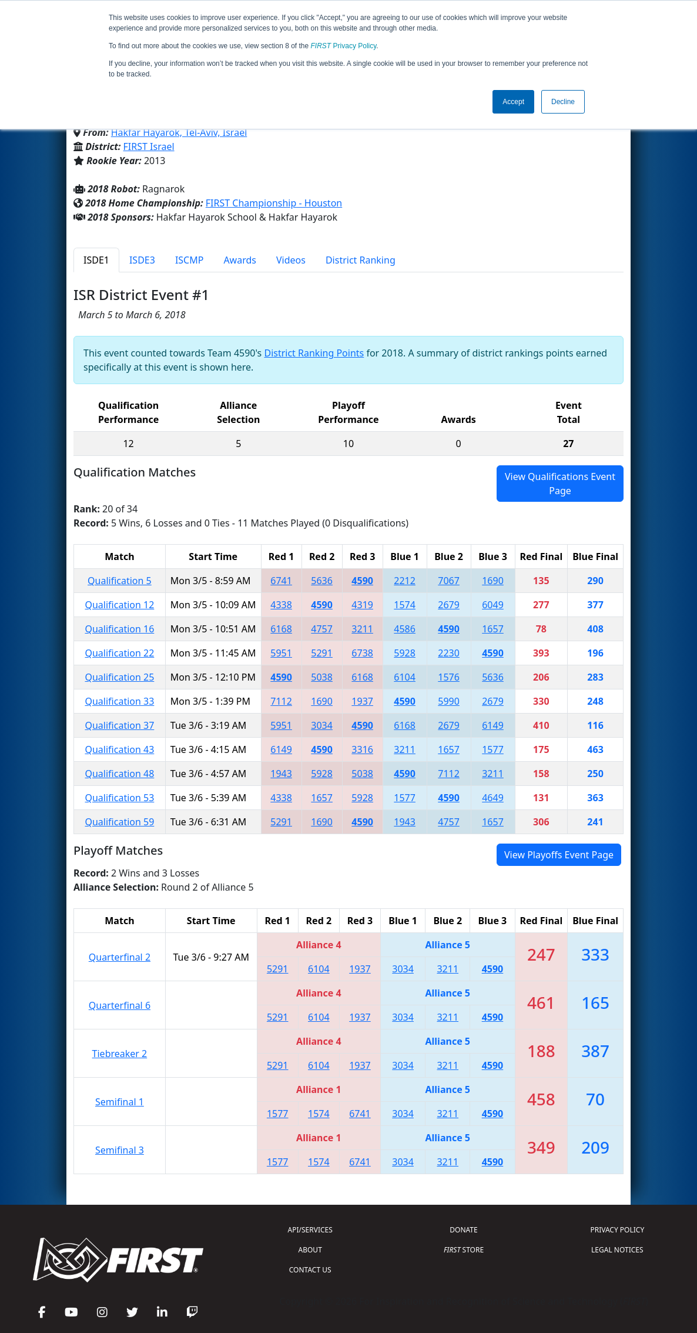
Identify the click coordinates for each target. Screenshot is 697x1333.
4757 (322, 628)
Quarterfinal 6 (119, 1005)
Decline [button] (563, 102)
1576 (449, 677)
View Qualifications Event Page (560, 483)
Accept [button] (513, 102)
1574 (404, 604)
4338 (281, 604)
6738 (362, 652)
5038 (322, 677)
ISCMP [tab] (189, 260)
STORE (464, 1250)
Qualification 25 (119, 677)
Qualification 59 (119, 821)
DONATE (463, 1230)
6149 (493, 725)
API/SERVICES (310, 1230)
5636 (322, 580)
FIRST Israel (149, 146)
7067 (449, 580)
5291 (322, 652)
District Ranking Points (314, 352)
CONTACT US (310, 1270)
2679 (449, 604)
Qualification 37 (119, 725)
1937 (362, 701)
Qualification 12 (119, 604)
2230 (449, 652)
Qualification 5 (120, 580)
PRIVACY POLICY (617, 1230)
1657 (493, 628)
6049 (493, 604)
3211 (362, 628)
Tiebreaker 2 (120, 1053)
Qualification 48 (119, 773)
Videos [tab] (291, 260)
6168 (281, 628)
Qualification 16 (119, 628)
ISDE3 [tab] (142, 260)
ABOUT (310, 1250)
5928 (404, 652)
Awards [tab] (239, 260)
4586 (404, 628)
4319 (362, 604)
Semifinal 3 (119, 1150)
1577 (493, 749)
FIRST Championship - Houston (274, 202)
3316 (362, 749)
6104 (404, 677)
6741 (281, 580)
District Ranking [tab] (361, 260)
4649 (493, 797)
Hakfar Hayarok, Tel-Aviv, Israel (179, 132)
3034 (322, 725)
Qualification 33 (119, 701)
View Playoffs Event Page (559, 854)
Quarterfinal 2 (119, 957)
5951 (281, 652)
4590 (362, 580)
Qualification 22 (119, 652)
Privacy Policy (344, 46)
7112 (281, 701)
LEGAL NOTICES (617, 1250)
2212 (404, 580)
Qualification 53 (119, 797)
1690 (493, 580)
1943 (281, 773)
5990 (449, 701)
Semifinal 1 (119, 1101)
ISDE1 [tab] (96, 260)
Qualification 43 (119, 749)
